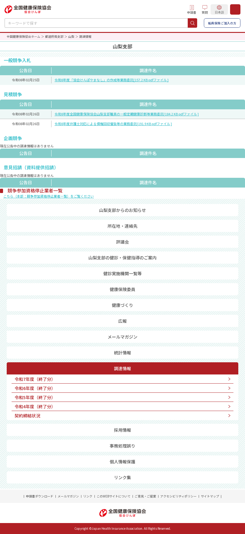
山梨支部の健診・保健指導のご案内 (122, 258)
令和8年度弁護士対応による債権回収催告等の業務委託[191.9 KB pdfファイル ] (113, 123)
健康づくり (122, 305)
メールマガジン (122, 337)
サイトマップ (210, 496)
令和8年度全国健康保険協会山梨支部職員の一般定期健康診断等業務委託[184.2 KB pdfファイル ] (127, 113)
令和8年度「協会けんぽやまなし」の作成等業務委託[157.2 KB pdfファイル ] (112, 79)
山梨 (71, 36)
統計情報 (122, 353)
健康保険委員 (122, 289)
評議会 (122, 242)
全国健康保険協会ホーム (23, 36)
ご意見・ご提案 (145, 496)
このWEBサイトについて (113, 496)
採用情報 (122, 430)
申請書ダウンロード (39, 496)
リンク (87, 496)
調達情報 (122, 368)
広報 (122, 321)
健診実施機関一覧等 (122, 273)
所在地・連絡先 (122, 226)
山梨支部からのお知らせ (122, 210)
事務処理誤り (122, 446)
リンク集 (122, 477)
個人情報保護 (122, 461)
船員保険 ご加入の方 (222, 23)
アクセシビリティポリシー (178, 496)
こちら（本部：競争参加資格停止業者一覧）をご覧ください (48, 196)
